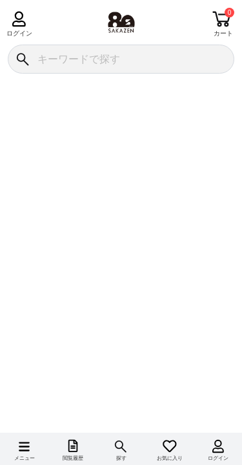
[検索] (22, 59)
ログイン (19, 33)
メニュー (24, 458)
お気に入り (170, 458)
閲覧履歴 (73, 458)
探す (121, 458)
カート (223, 33)
